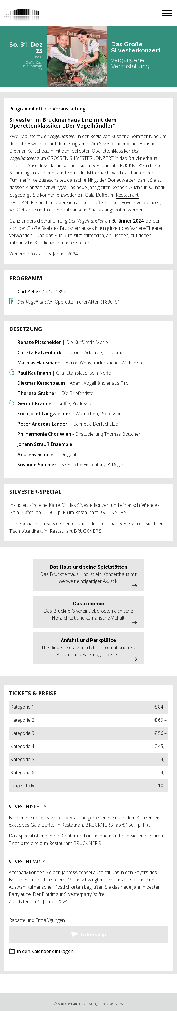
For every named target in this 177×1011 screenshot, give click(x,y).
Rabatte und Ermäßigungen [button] (37, 920)
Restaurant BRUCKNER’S (75, 531)
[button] (167, 13)
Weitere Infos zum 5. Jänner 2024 (43, 253)
